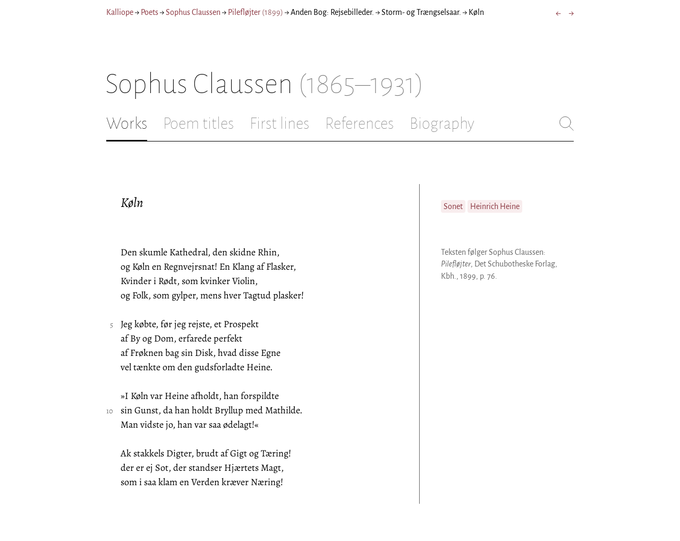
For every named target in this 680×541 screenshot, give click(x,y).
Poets (149, 12)
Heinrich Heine (495, 206)
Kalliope (119, 12)
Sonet (453, 206)
